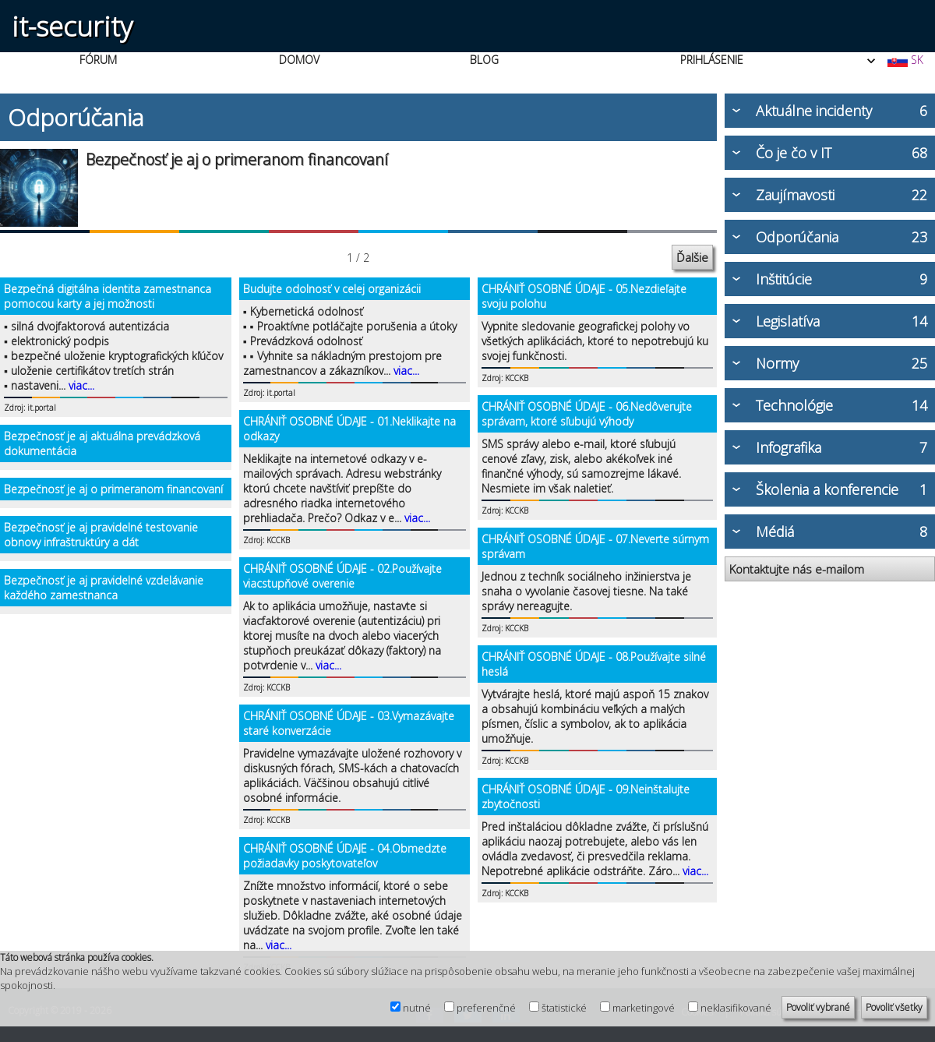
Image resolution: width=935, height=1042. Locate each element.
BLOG (484, 59)
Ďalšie (692, 257)
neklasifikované (735, 1008)
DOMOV (299, 59)
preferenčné (486, 1008)
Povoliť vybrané (818, 1007)
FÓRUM (98, 59)
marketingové (643, 1008)
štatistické (564, 1008)
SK (905, 59)
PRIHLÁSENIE (711, 59)
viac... (81, 385)
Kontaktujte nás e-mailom (796, 569)
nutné (417, 1008)
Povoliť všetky (894, 1007)
